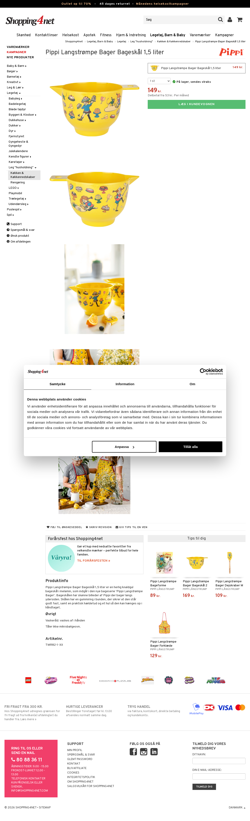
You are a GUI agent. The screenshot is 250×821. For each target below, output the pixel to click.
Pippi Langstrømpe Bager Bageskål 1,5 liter (220, 41)
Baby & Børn (17, 66)
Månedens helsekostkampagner (162, 4)
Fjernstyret (16, 136)
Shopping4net (74, 41)
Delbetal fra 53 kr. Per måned (168, 95)
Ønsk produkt (18, 236)
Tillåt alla (190, 447)
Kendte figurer (20, 157)
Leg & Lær (15, 88)
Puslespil (14, 209)
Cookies (73, 773)
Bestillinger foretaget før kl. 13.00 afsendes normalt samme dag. (94, 711)
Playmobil (15, 193)
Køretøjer (17, 162)
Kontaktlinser (46, 35)
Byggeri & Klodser (23, 115)
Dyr (12, 131)
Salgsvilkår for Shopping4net (90, 786)
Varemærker (200, 35)
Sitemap (45, 808)
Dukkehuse (18, 120)
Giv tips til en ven (131, 527)
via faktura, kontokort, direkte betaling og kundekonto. (155, 711)
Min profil (74, 750)
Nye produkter (20, 57)
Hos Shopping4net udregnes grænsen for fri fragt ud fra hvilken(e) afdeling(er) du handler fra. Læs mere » (32, 713)
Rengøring (17, 182)
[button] (239, 20)
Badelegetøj (17, 104)
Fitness (106, 35)
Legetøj (121, 41)
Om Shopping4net (80, 782)
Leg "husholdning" (141, 41)
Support (14, 224)
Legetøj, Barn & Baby (167, 35)
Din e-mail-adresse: (206, 770)
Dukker (15, 126)
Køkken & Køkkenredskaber (174, 41)
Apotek (89, 35)
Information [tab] (125, 384)
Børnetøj (14, 77)
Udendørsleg (19, 204)
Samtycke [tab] (58, 384)
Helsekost (70, 35)
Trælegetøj (18, 199)
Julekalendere (18, 151)
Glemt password (79, 759)
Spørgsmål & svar (21, 230)
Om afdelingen (19, 242)
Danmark (237, 808)
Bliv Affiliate (77, 768)
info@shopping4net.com (29, 791)
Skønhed (23, 35)
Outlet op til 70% (76, 4)
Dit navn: (199, 754)
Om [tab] (192, 384)
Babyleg (16, 99)
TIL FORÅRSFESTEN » (93, 561)
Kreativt (14, 82)
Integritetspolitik (81, 777)
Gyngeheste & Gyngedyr (18, 144)
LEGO (14, 188)
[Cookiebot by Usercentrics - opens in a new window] (203, 371)
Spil (11, 215)
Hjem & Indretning (131, 35)
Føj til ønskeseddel (64, 527)
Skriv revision (99, 527)
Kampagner (224, 35)
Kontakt (73, 764)
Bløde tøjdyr (17, 109)
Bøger (12, 71)
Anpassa (124, 447)
